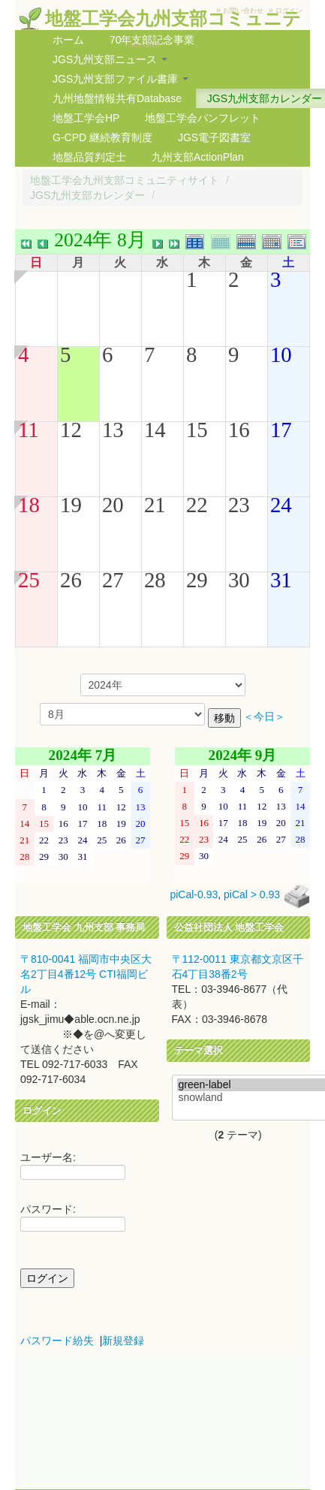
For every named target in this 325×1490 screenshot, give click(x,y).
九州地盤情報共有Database (117, 98)
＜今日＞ (264, 716)
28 (155, 579)
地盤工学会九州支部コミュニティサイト (124, 180)
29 (197, 579)
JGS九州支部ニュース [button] (110, 59)
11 (28, 429)
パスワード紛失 (57, 1341)
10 (281, 354)
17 (281, 429)
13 (113, 429)
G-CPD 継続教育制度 (102, 137)
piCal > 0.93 (252, 895)
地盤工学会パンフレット (202, 118)
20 (113, 504)
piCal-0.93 (194, 895)
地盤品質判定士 (89, 157)
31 (281, 579)
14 (155, 429)
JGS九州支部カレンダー (87, 195)
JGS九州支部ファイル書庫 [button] (120, 79)
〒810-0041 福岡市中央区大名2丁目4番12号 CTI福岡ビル (86, 974)
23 (239, 504)
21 (155, 504)
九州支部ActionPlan (198, 157)
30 (239, 579)
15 (197, 429)
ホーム (68, 40)
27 (113, 579)
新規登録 (123, 1341)
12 (71, 429)
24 (281, 504)
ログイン (288, 10)
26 (71, 579)
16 (239, 429)
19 (71, 504)
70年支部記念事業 (152, 40)
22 (197, 504)
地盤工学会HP (86, 118)
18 (29, 504)
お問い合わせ (243, 10)
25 (29, 579)
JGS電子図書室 (214, 137)
